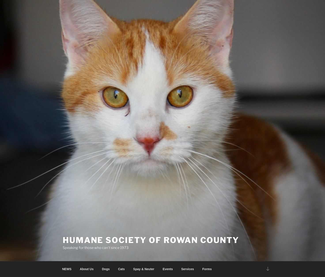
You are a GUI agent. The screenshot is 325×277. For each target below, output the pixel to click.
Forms (207, 269)
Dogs (106, 269)
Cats (121, 269)
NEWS (67, 269)
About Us (87, 269)
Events (168, 269)
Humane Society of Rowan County (151, 240)
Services (187, 269)
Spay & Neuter (143, 269)
